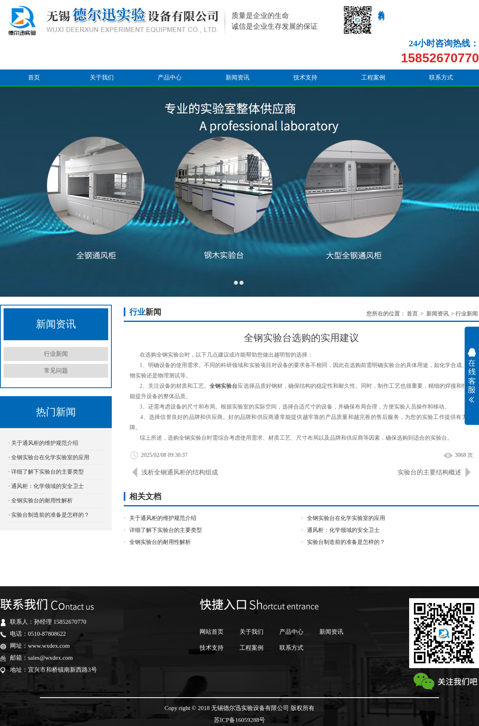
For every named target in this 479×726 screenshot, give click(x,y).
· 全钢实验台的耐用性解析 (40, 501)
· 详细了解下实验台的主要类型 (46, 472)
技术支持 (305, 49)
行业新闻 (56, 354)
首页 (34, 49)
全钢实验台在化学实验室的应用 (346, 518)
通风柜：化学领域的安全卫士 (343, 530)
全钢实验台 (224, 386)
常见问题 (56, 370)
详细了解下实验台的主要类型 (165, 530)
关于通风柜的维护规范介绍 (162, 518)
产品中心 (170, 49)
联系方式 (441, 49)
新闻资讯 (237, 49)
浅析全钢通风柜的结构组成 (179, 472)
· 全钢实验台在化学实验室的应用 (48, 457)
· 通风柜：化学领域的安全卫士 (46, 486)
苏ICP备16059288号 (239, 720)
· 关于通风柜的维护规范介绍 (43, 443)
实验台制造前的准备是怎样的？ (346, 542)
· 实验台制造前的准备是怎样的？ (48, 515)
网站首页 (212, 632)
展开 (472, 375)
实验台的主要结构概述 (429, 472)
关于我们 (102, 49)
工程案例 (373, 49)
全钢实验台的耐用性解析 (160, 542)
